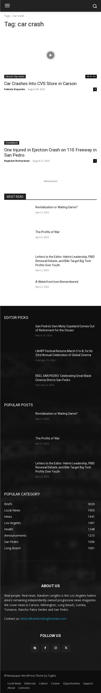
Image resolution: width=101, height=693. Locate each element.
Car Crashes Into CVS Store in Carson (40, 83)
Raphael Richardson (17, 160)
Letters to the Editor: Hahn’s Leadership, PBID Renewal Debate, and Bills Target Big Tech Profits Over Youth (65, 261)
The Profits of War (47, 232)
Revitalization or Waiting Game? (56, 207)
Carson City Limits (14, 76)
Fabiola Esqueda (14, 89)
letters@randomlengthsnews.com (43, 619)
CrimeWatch (11, 142)
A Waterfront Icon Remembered (56, 281)
